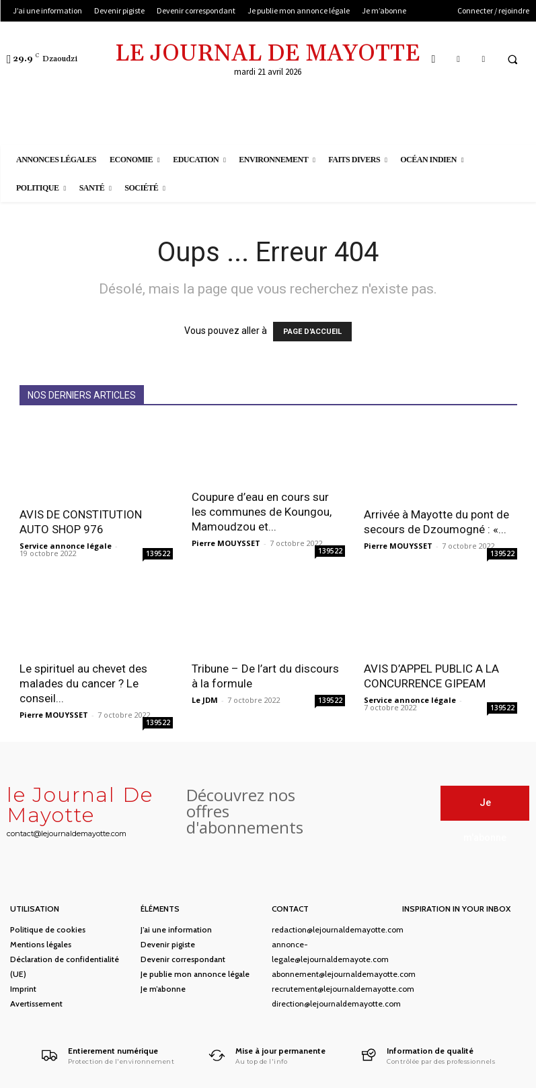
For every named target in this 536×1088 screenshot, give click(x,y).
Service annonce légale (66, 546)
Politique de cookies (47, 929)
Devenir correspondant (183, 959)
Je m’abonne (163, 989)
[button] (512, 59)
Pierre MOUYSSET (226, 543)
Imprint (23, 989)
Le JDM (205, 700)
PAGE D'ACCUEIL (312, 331)
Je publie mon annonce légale (195, 974)
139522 (158, 553)
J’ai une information (176, 929)
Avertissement (36, 1003)
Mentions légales (40, 944)
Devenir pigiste (168, 944)
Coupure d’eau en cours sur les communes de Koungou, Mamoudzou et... (262, 511)
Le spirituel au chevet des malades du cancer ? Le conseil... (83, 683)
